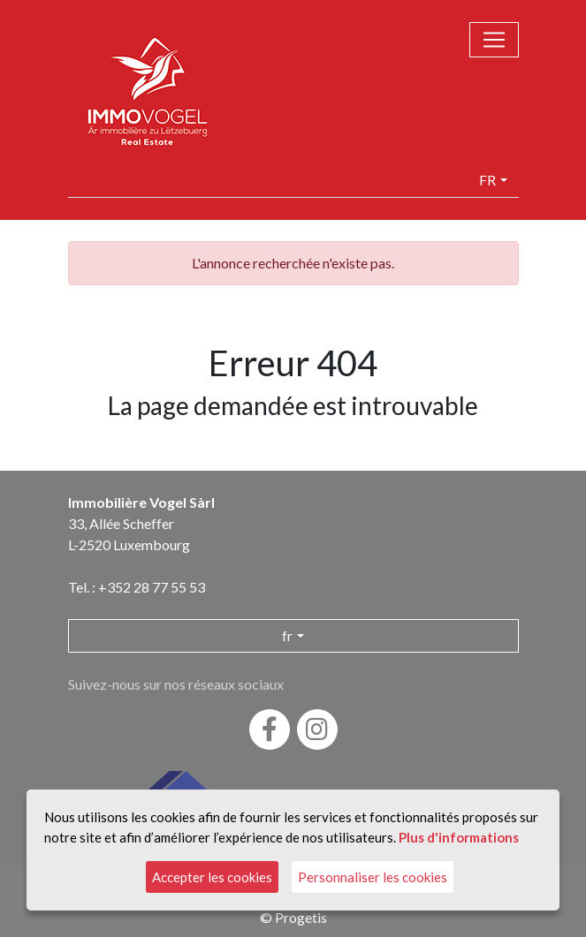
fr (487, 179)
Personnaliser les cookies (372, 877)
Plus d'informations (459, 836)
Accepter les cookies (212, 877)
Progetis (301, 917)
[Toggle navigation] (494, 39)
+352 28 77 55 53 (151, 586)
